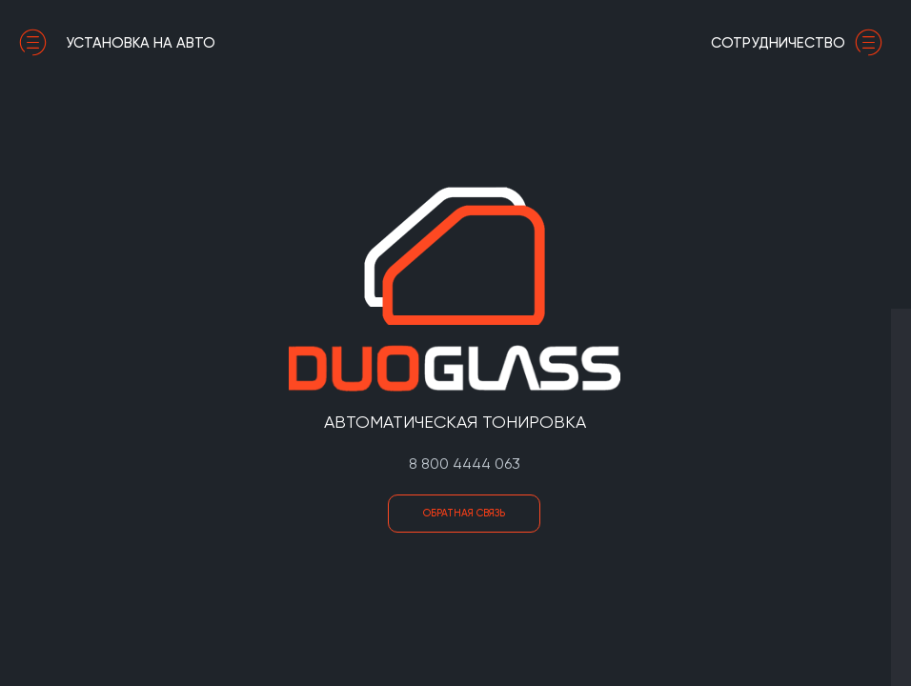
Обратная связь (464, 513)
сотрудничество (801, 43)
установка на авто (117, 43)
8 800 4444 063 (464, 463)
